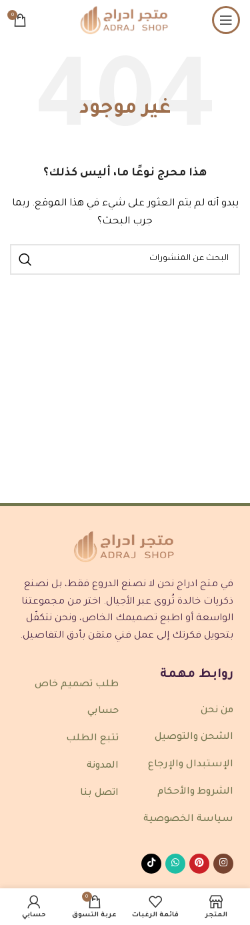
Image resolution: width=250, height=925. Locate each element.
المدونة (103, 766)
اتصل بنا (99, 793)
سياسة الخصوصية (188, 819)
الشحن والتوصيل (194, 737)
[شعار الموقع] (125, 20)
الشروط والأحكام (195, 792)
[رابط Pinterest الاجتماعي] (199, 864)
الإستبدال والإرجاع (190, 765)
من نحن (217, 711)
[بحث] (125, 259)
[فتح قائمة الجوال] (226, 20)
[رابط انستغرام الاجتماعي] (223, 864)
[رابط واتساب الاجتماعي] (175, 864)
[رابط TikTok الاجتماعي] (151, 864)
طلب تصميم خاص (77, 685)
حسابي (103, 711)
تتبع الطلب (92, 739)
